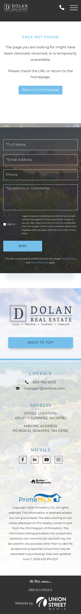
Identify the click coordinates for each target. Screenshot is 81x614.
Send (23, 246)
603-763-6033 (61, 7)
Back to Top (40, 343)
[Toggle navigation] (74, 8)
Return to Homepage (40, 90)
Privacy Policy (68, 258)
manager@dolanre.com (40, 389)
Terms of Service (39, 262)
